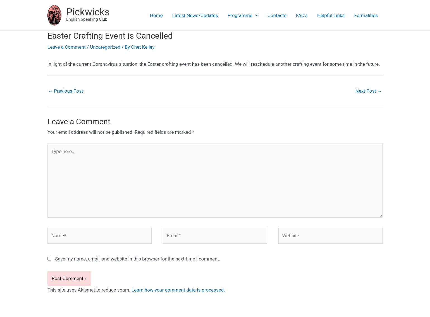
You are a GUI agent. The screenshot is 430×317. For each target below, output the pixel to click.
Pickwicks (88, 12)
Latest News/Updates (195, 15)
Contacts (276, 15)
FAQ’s (302, 15)
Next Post (368, 91)
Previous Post (65, 91)
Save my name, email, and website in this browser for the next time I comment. (137, 259)
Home (156, 15)
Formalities (366, 15)
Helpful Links (331, 15)
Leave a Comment (66, 47)
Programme (240, 15)
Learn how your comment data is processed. (178, 290)
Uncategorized (105, 47)
